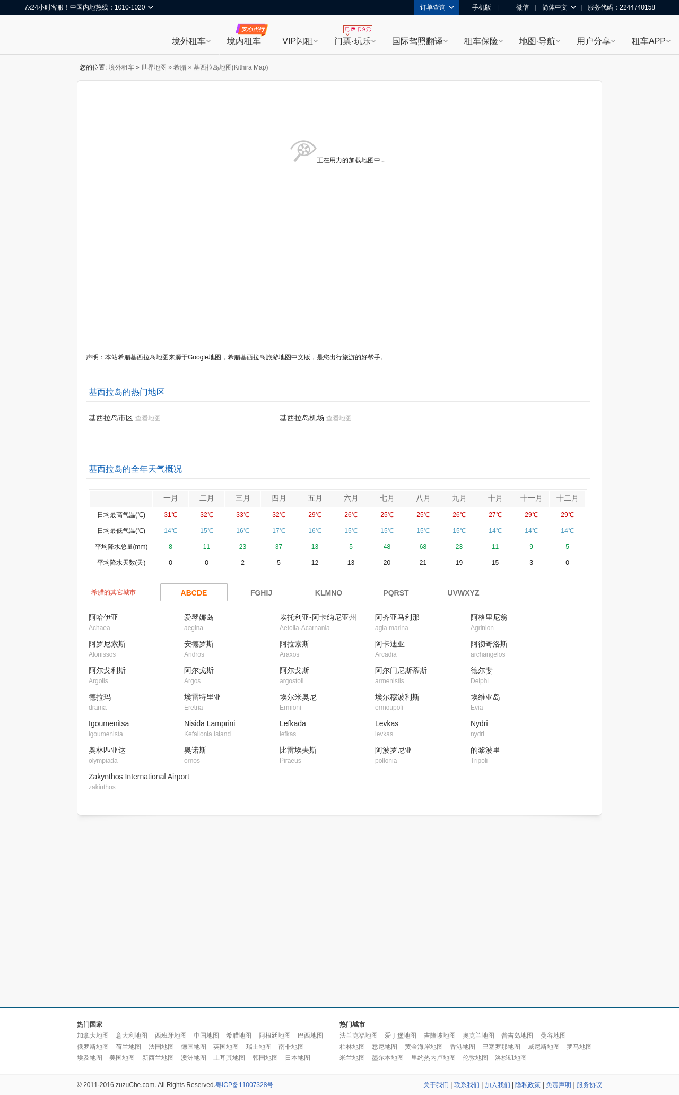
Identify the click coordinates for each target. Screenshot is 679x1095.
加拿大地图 (93, 1035)
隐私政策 (528, 1085)
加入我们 (497, 1085)
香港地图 (462, 1046)
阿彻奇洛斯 (489, 644)
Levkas (386, 723)
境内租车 (244, 41)
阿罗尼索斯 (107, 644)
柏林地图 (352, 1046)
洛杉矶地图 (511, 1058)
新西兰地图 (158, 1058)
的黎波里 (485, 750)
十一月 (531, 498)
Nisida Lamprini (209, 723)
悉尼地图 (384, 1046)
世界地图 (154, 67)
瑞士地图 (259, 1046)
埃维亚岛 (485, 697)
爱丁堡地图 (400, 1035)
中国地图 (206, 1035)
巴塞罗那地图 (501, 1046)
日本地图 (297, 1058)
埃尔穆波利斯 (397, 697)
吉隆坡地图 (440, 1035)
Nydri (479, 723)
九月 (459, 498)
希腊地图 (238, 1035)
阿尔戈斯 (199, 670)
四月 (279, 498)
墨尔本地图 (388, 1058)
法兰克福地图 (359, 1035)
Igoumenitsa (109, 723)
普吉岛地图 (517, 1035)
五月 (315, 498)
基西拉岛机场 (302, 417)
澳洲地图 (193, 1058)
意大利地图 (131, 1035)
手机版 (478, 7)
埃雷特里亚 (202, 697)
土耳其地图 (229, 1058)
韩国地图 (265, 1058)
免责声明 (558, 1085)
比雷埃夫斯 (298, 750)
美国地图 (122, 1058)
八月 (423, 498)
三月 (243, 498)
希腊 (179, 67)
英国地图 (226, 1046)
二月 (206, 498)
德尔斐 (482, 670)
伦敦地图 (475, 1058)
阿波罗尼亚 (393, 750)
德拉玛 (100, 697)
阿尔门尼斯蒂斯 (401, 670)
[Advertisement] (286, 912)
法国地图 (161, 1046)
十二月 (567, 498)
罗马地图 (579, 1046)
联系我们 (467, 1085)
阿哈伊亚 (103, 617)
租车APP (649, 41)
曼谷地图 (553, 1035)
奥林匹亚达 (107, 750)
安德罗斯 (199, 644)
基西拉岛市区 (111, 417)
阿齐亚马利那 (397, 617)
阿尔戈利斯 (107, 670)
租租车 (37, 35)
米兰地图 (352, 1058)
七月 (387, 498)
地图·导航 (537, 41)
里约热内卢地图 (433, 1058)
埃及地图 (89, 1058)
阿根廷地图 (275, 1035)
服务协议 (589, 1085)
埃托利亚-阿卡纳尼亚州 (318, 617)
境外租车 (189, 41)
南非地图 (291, 1046)
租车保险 (481, 41)
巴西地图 (310, 1035)
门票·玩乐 (352, 41)
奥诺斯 (195, 750)
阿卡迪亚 (390, 644)
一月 (170, 498)
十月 (495, 498)
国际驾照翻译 (417, 41)
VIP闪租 (297, 41)
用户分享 (594, 41)
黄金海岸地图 (424, 1046)
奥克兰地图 (478, 1035)
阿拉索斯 (294, 644)
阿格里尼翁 (489, 617)
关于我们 (436, 1085)
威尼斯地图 (544, 1046)
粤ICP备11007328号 (244, 1085)
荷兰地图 (128, 1046)
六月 (351, 498)
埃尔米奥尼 (298, 697)
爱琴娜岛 (199, 617)
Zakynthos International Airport (139, 776)
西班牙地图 (171, 1035)
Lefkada (293, 723)
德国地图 (193, 1046)
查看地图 (148, 418)
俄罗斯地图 (93, 1046)
